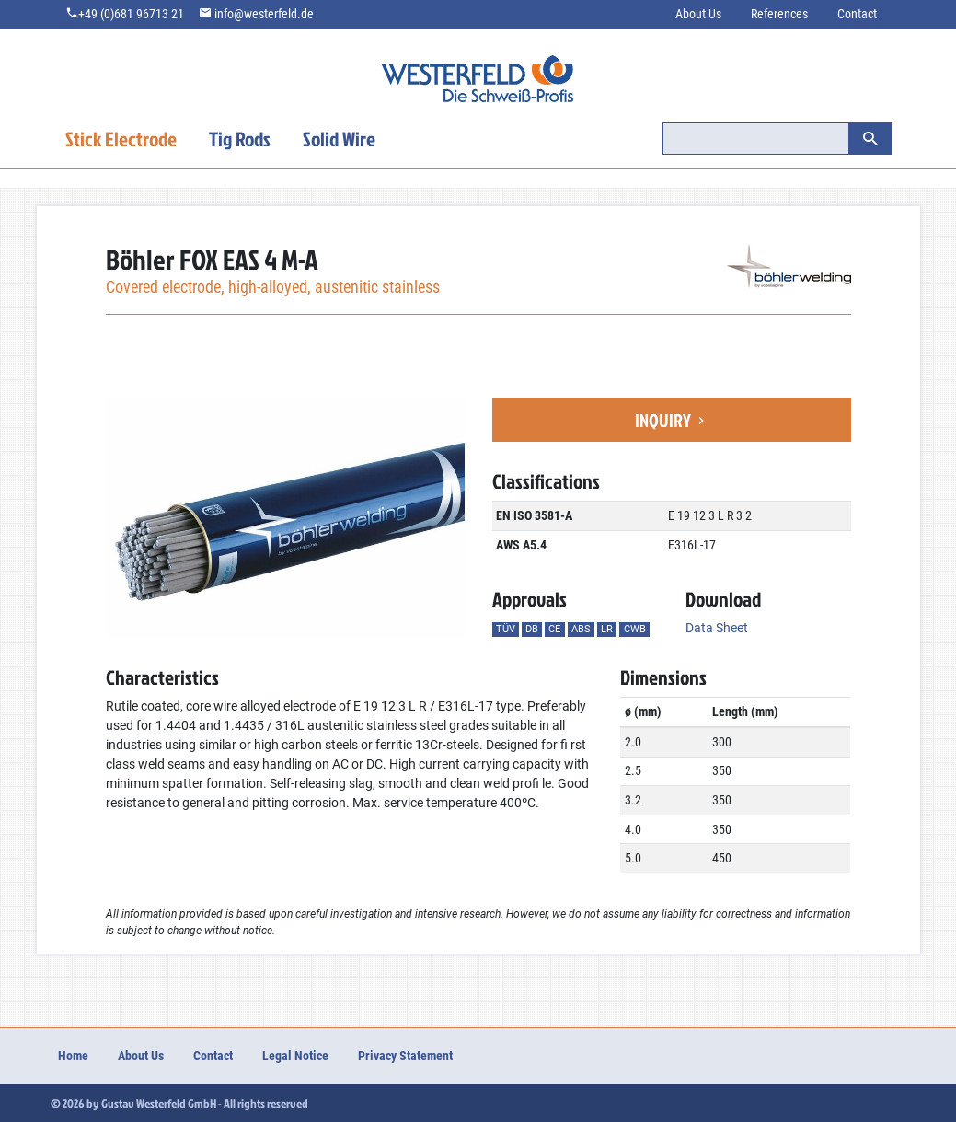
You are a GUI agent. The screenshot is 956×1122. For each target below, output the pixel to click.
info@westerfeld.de (264, 13)
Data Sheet (716, 627)
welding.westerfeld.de (478, 92)
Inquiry (671, 420)
